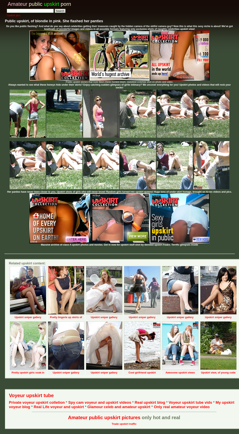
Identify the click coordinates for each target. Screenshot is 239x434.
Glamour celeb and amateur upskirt (119, 407)
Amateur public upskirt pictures (104, 417)
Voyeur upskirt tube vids (190, 402)
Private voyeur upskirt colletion (37, 402)
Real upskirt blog (150, 402)
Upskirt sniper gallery (28, 317)
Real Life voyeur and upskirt (59, 407)
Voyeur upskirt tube (31, 395)
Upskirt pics (13, 15)
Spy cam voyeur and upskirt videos (99, 402)
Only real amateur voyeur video (182, 407)
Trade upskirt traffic (124, 423)
